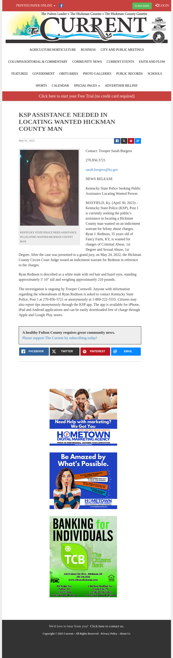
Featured (19, 73)
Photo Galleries (97, 73)
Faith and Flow (152, 61)
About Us (124, 633)
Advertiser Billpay (121, 85)
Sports (41, 85)
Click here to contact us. (107, 626)
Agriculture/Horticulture (53, 49)
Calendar (60, 85)
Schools (155, 73)
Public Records (129, 73)
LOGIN (162, 5)
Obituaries (68, 73)
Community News (87, 61)
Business (88, 49)
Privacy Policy (109, 633)
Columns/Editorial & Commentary (37, 61)
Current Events (120, 61)
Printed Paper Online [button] (35, 5)
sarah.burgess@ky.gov (102, 169)
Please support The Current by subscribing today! (59, 338)
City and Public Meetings (122, 49)
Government (43, 73)
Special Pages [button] (87, 85)
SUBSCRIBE (142, 5)
